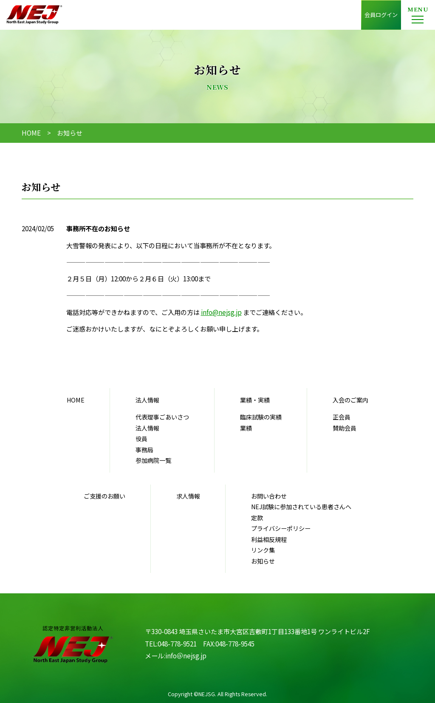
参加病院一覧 (153, 460)
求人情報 (188, 496)
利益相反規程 (269, 539)
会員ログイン (381, 15)
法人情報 (147, 428)
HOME (31, 132)
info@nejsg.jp (221, 312)
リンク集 (263, 550)
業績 (246, 428)
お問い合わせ (269, 496)
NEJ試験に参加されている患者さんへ (301, 506)
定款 (257, 517)
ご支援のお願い (104, 496)
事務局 (144, 449)
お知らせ (263, 561)
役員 (141, 438)
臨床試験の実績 (261, 417)
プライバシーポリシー (281, 528)
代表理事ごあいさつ (162, 417)
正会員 (341, 417)
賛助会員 (344, 428)
